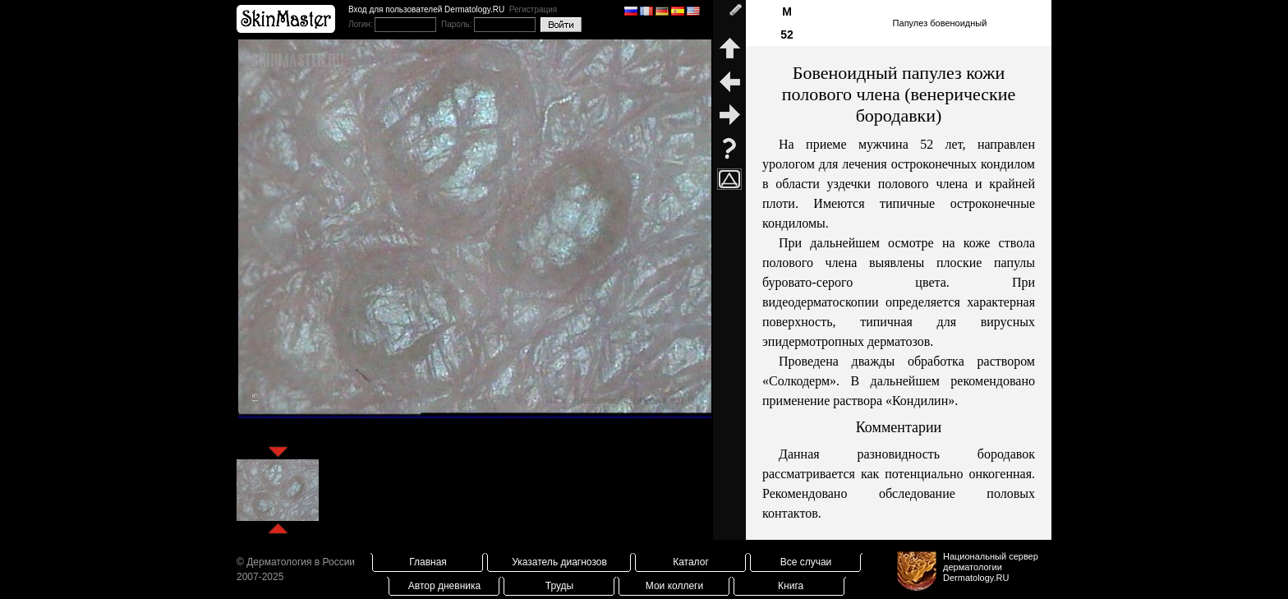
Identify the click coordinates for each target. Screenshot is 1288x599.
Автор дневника (444, 586)
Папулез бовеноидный (940, 23)
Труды (559, 586)
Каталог (691, 562)
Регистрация (533, 9)
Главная (428, 562)
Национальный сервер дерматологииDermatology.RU (990, 567)
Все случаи (806, 562)
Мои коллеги (674, 586)
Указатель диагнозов (559, 562)
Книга (790, 586)
